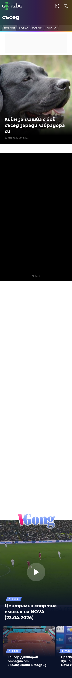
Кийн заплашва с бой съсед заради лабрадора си (35, 125)
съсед (11, 17)
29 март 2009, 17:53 (17, 137)
